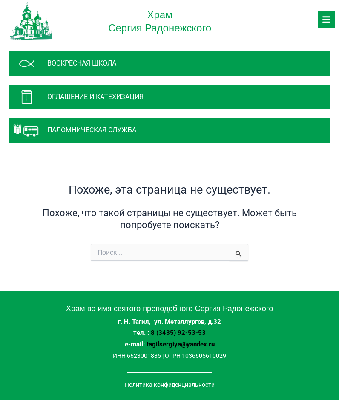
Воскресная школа (81, 63)
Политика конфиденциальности (170, 384)
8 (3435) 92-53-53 (178, 333)
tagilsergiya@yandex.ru (181, 344)
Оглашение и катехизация (95, 97)
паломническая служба (91, 130)
